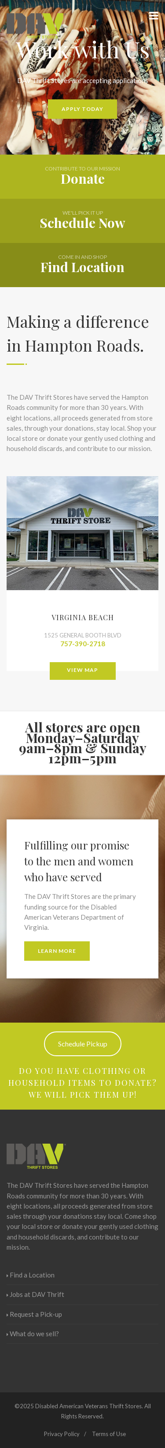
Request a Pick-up (34, 1314)
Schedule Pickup (82, 1043)
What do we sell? (33, 1334)
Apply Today (82, 109)
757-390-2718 (82, 644)
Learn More (57, 951)
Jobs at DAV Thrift (35, 1294)
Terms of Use (109, 1433)
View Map (82, 670)
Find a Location (31, 1275)
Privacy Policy (62, 1433)
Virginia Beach (82, 617)
